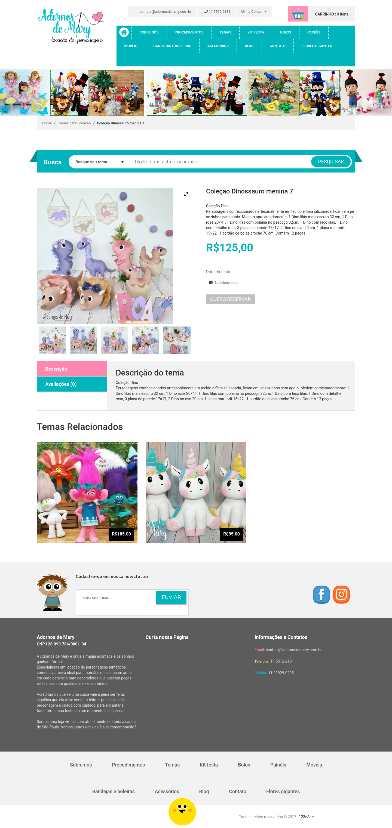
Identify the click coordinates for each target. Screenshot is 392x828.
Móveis (130, 46)
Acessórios (218, 46)
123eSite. (307, 817)
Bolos (285, 32)
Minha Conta (254, 12)
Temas (225, 32)
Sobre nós (149, 32)
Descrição (56, 369)
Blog (249, 46)
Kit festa (255, 32)
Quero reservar (230, 299)
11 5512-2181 (217, 12)
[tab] (72, 369)
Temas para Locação (74, 123)
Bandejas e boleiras (172, 46)
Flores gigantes (317, 46)
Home (47, 123)
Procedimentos (189, 32)
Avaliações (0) (60, 384)
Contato (278, 46)
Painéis (313, 32)
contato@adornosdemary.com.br (163, 12)
